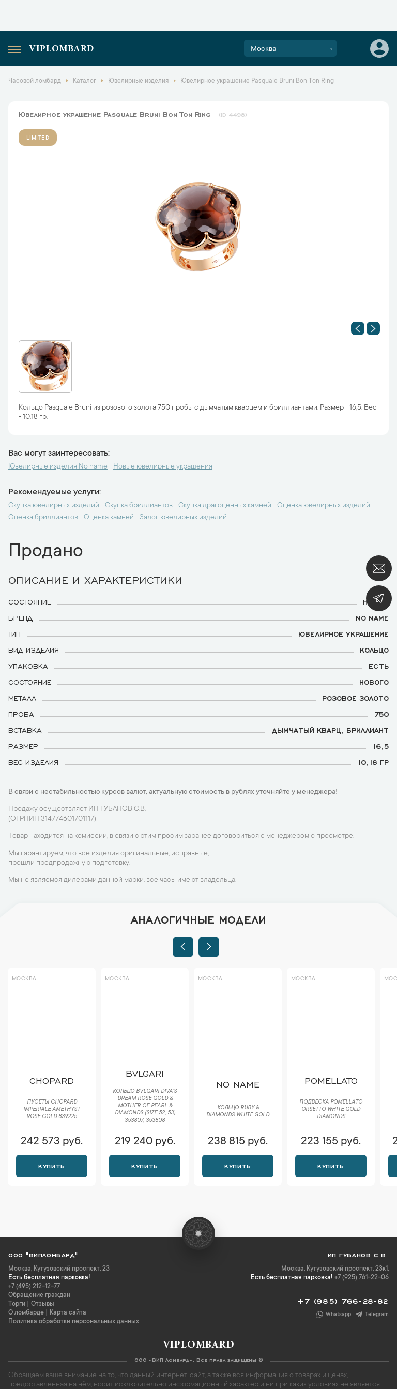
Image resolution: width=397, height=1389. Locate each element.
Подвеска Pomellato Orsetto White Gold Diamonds (330, 1109)
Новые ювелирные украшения (162, 467)
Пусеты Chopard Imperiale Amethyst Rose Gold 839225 (51, 1109)
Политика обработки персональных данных (73, 1321)
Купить (51, 1165)
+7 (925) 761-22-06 (361, 1277)
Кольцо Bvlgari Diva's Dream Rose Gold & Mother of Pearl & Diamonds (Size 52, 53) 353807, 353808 (145, 1106)
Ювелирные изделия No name (58, 467)
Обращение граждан (39, 1295)
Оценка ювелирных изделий (323, 506)
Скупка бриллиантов (139, 506)
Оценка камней (109, 518)
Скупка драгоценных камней (224, 506)
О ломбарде (26, 1313)
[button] (357, 328)
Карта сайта (68, 1313)
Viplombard (61, 49)
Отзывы (42, 1304)
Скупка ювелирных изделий (53, 506)
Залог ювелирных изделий (183, 518)
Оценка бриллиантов (43, 518)
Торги (16, 1304)
